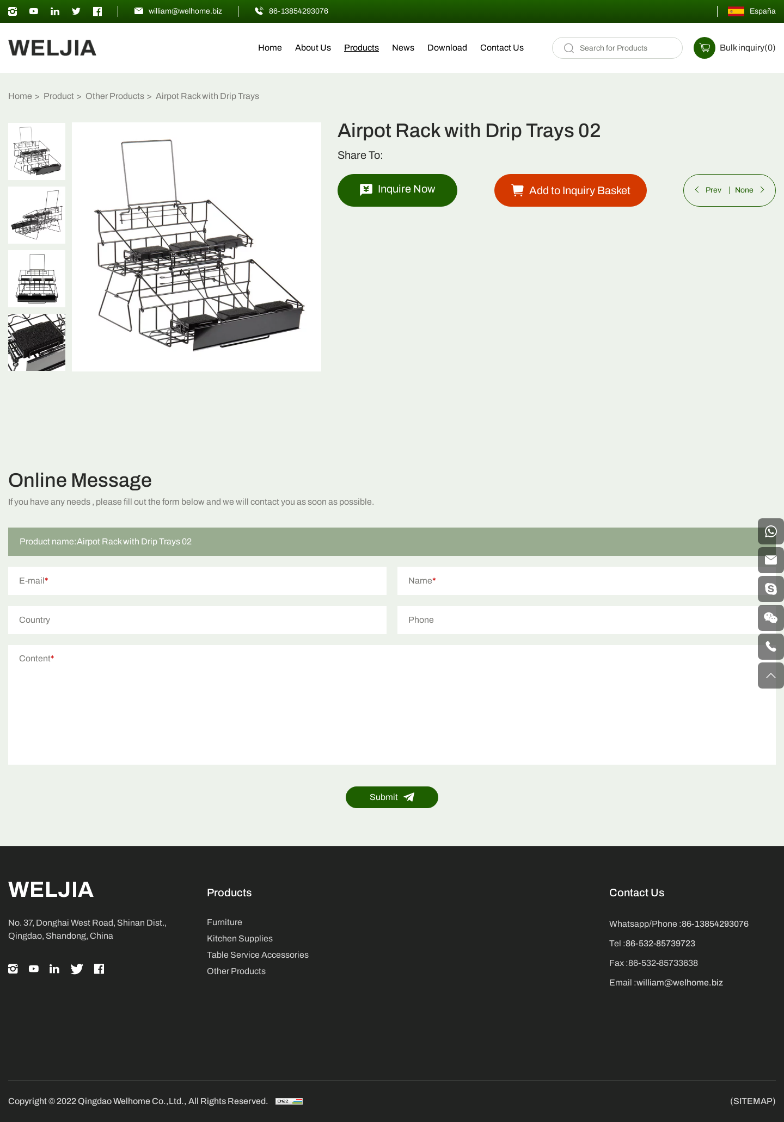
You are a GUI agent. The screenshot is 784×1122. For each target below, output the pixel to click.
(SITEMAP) (753, 1101)
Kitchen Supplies (240, 938)
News (403, 47)
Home (270, 47)
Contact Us (502, 47)
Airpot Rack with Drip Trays (207, 96)
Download (447, 47)
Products (361, 47)
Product (59, 96)
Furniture (224, 922)
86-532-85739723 (660, 943)
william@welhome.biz (185, 11)
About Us (313, 47)
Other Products (114, 96)
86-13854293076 (298, 11)
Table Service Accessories (258, 954)
